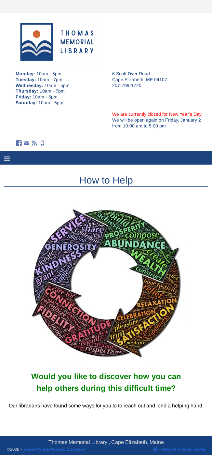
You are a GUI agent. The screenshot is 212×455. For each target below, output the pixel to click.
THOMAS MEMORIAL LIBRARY (54, 449)
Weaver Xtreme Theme (183, 449)
